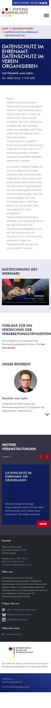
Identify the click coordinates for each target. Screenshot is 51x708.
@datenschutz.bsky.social (16, 615)
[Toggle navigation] (46, 17)
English (34, 3)
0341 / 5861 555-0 (18, 558)
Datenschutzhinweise (12, 681)
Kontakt (25, 3)
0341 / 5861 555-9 (15, 561)
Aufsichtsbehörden (12, 634)
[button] (47, 456)
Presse (17, 3)
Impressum (7, 678)
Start (5, 28)
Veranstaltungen (22, 28)
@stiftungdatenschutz (15, 619)
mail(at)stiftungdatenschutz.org (16, 564)
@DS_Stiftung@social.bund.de (19, 610)
